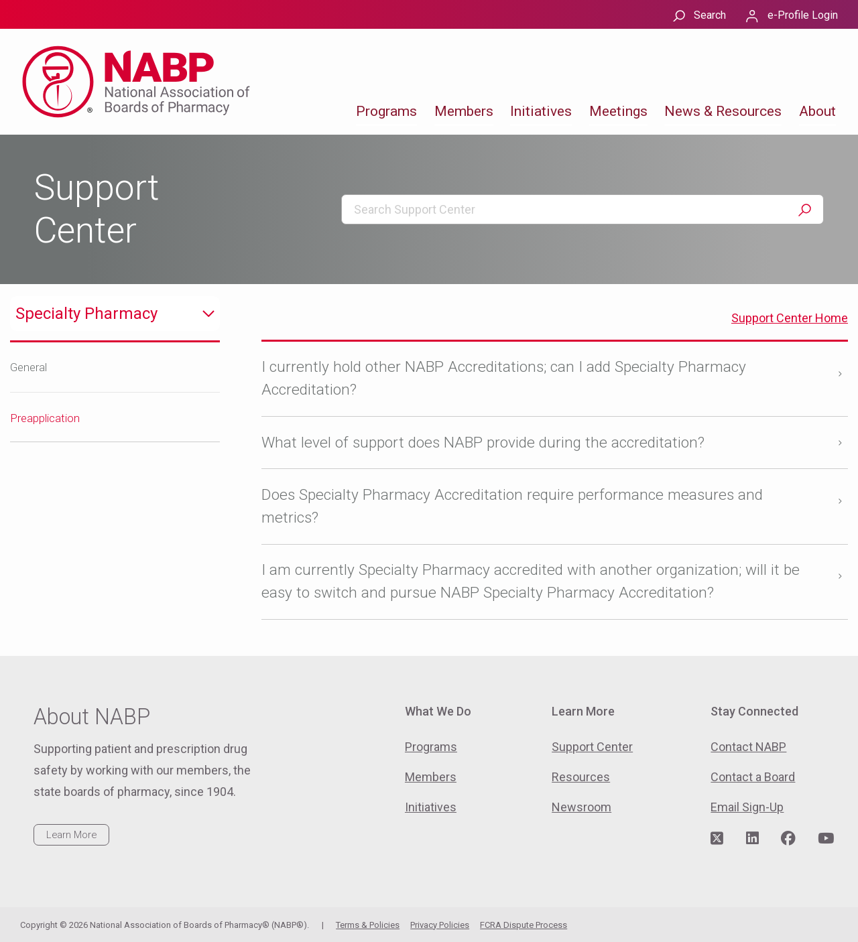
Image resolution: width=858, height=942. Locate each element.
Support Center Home (789, 318)
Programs (386, 111)
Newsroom (581, 807)
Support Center (592, 747)
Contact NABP (748, 747)
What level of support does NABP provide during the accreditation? (482, 442)
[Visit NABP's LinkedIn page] (752, 839)
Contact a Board (753, 777)
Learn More (71, 835)
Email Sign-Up (747, 807)
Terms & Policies (368, 925)
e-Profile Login (803, 15)
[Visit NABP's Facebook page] (788, 839)
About (817, 111)
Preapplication (45, 418)
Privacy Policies (439, 925)
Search (710, 15)
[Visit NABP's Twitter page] (717, 839)
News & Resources (723, 111)
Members (463, 111)
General (28, 367)
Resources (581, 777)
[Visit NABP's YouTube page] (826, 839)
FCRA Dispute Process (523, 925)
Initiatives (541, 111)
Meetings (618, 111)
